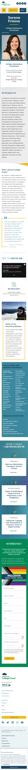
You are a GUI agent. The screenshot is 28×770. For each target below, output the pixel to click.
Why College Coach (7, 690)
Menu (22, 10)
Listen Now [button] (13, 501)
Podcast (4, 703)
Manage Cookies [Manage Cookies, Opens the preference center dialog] (14, 767)
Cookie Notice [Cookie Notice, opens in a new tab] (6, 764)
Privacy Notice (6, 743)
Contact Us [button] (13, 10)
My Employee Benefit (8, 712)
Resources (5, 700)
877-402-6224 (9, 559)
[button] (4, 10)
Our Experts (5, 693)
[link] (14, 467)
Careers (4, 738)
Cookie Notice (6, 746)
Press (3, 709)
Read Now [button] (13, 472)
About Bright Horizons (8, 735)
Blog (3, 705)
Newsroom (5, 741)
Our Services (5, 696)
